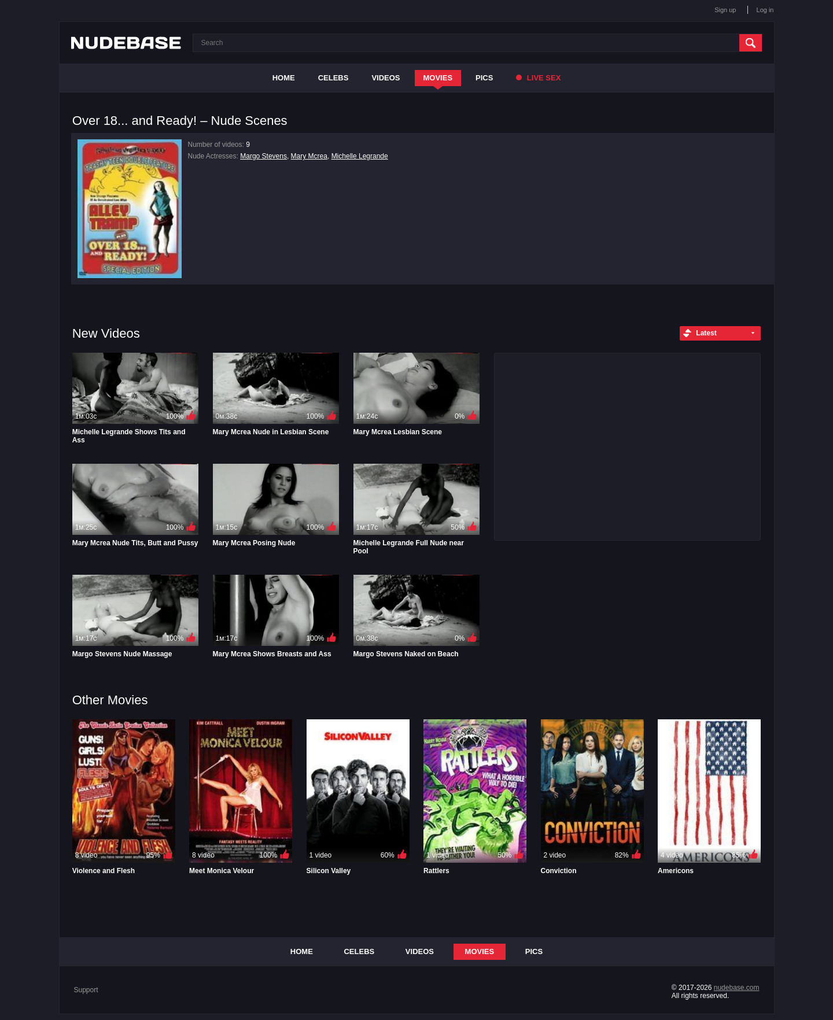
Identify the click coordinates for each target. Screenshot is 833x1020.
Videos (385, 77)
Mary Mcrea (309, 156)
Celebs (333, 77)
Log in (765, 9)
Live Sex (538, 77)
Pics (484, 77)
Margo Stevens (263, 156)
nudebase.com (737, 988)
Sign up (725, 9)
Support (86, 990)
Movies (438, 77)
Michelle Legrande (359, 156)
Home (283, 77)
